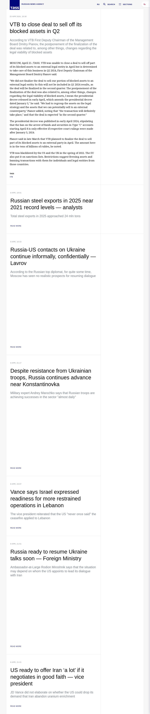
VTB (11, 177)
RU (98, 4)
